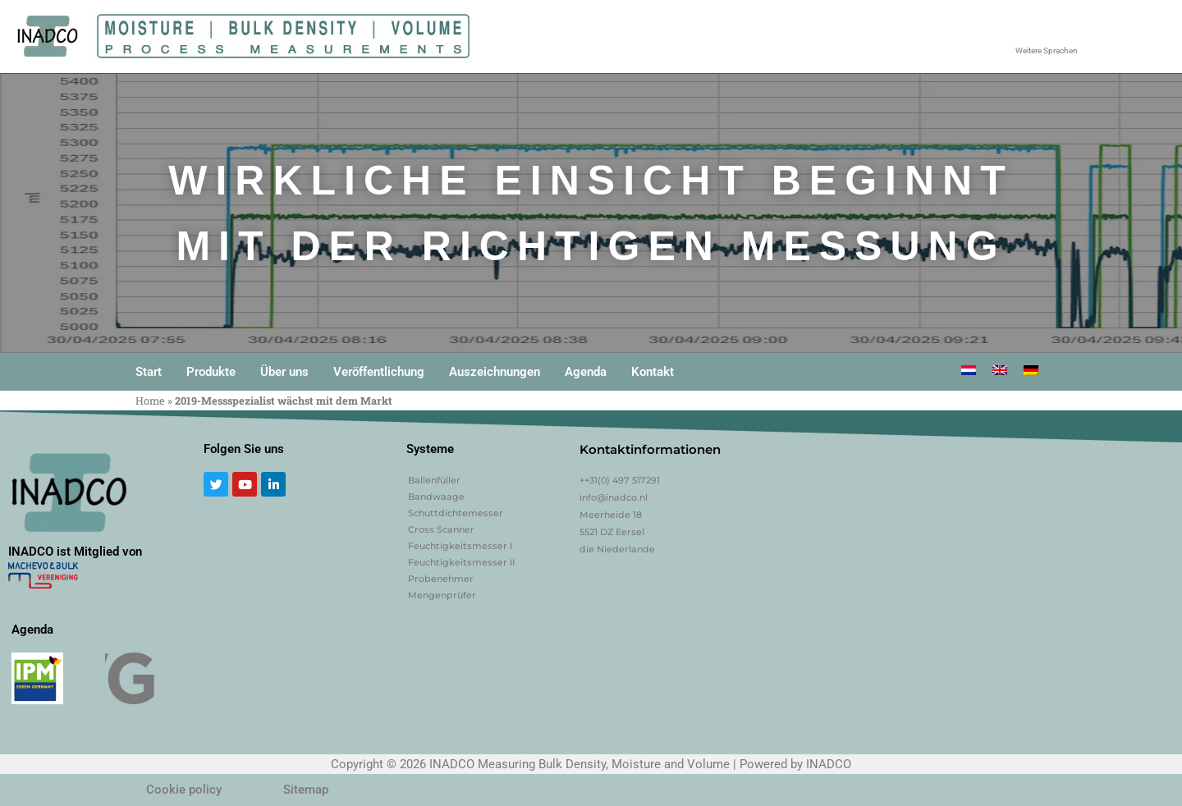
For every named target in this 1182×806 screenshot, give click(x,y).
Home (150, 400)
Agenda (586, 371)
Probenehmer (441, 578)
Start (148, 371)
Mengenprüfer (442, 595)
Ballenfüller (434, 480)
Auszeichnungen (494, 371)
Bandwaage (436, 496)
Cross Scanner (441, 529)
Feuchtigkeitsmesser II (461, 562)
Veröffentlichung (378, 371)
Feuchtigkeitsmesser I (460, 546)
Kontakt (652, 371)
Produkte (211, 371)
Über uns (284, 371)
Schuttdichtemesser (455, 513)
